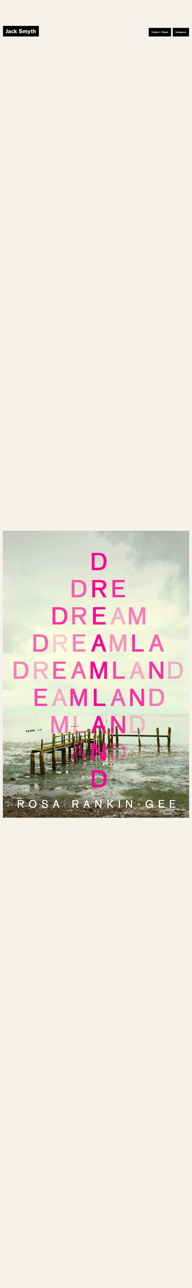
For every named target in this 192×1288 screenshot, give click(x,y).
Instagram (181, 32)
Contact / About (160, 32)
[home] (21, 31)
